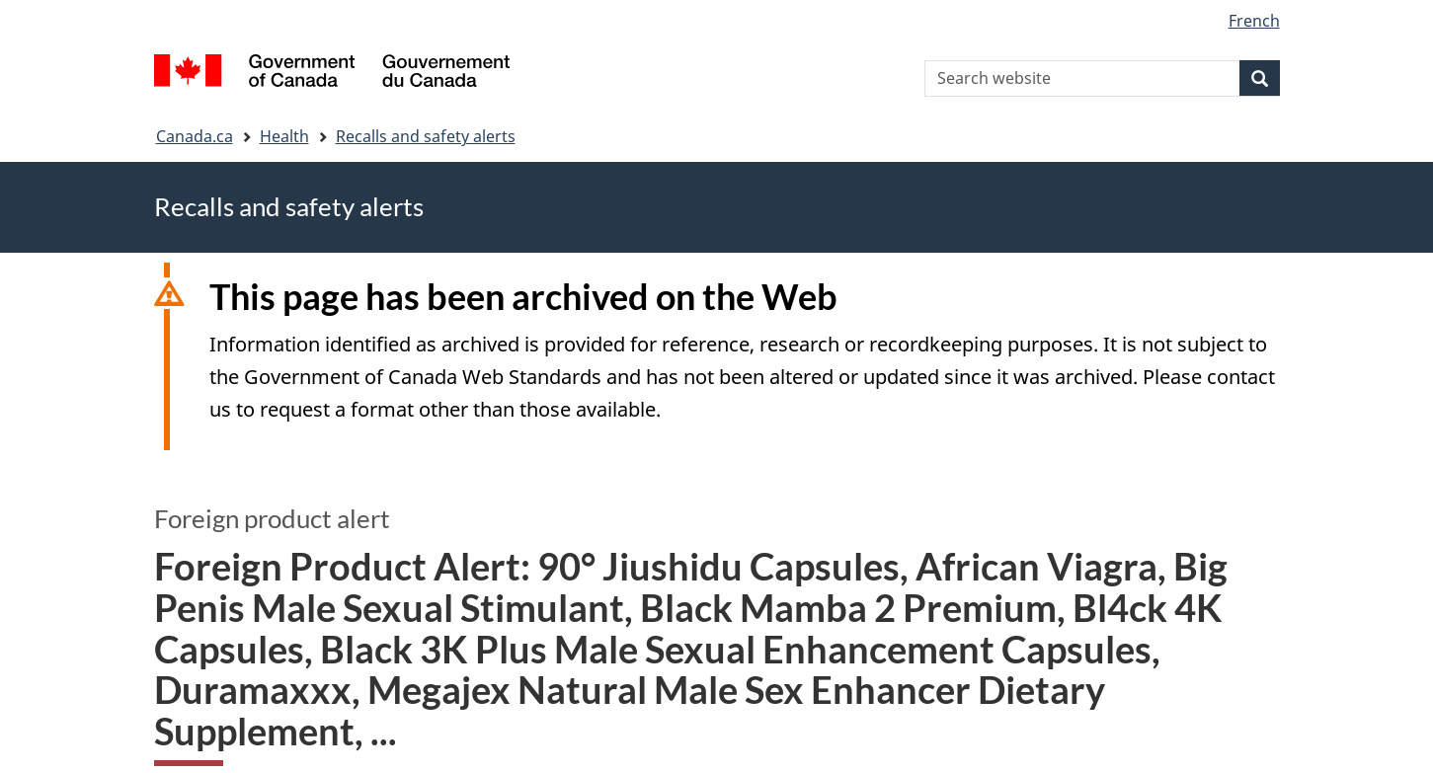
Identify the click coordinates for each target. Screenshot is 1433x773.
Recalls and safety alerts (426, 136)
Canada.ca (194, 136)
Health (284, 136)
